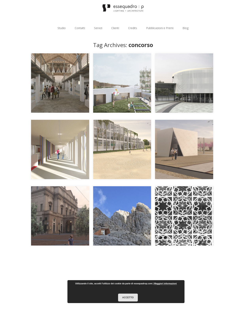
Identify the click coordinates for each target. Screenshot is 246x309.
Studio (62, 28)
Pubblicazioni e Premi (159, 28)
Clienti (115, 28)
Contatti (80, 28)
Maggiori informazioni (165, 283)
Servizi (98, 28)
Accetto (128, 297)
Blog (185, 28)
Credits (132, 28)
